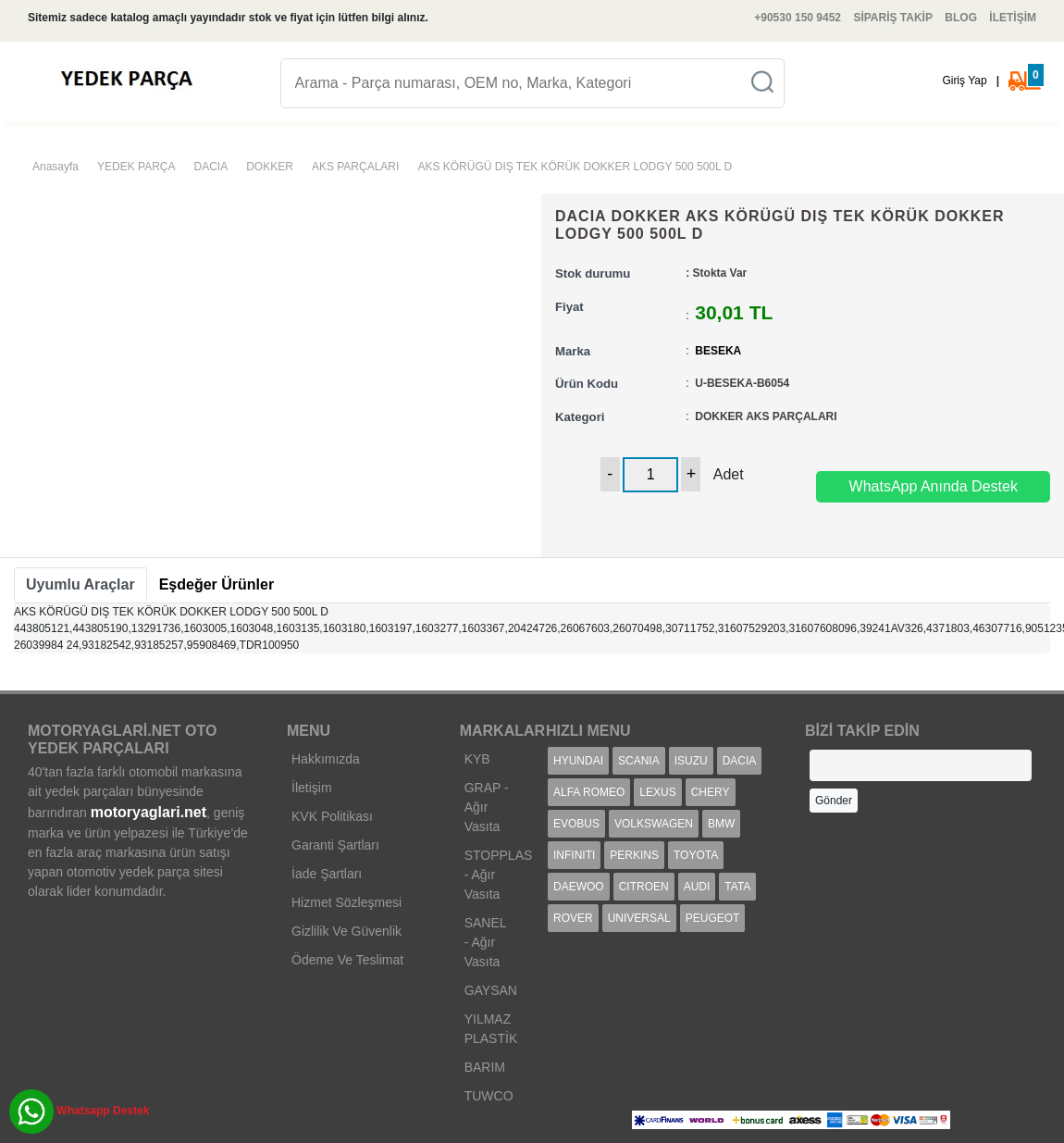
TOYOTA (696, 855)
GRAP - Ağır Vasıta (486, 807)
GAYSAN (490, 990)
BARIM (484, 1067)
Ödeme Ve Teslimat (347, 959)
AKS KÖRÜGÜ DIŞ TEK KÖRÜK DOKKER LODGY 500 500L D (574, 166)
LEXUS (657, 792)
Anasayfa (55, 166)
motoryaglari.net (148, 812)
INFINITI (574, 855)
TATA (737, 886)
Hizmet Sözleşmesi (346, 902)
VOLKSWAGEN (653, 823)
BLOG (961, 17)
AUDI (697, 886)
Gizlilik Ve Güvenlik (346, 931)
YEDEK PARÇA (136, 166)
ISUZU (691, 760)
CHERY (710, 792)
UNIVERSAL (639, 918)
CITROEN (644, 886)
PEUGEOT (713, 918)
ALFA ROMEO (589, 792)
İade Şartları (326, 873)
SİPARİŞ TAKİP (893, 17)
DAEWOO (578, 886)
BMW (721, 823)
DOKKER (269, 166)
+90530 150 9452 (797, 17)
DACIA (211, 166)
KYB (477, 759)
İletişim (311, 787)
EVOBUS (576, 823)
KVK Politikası (332, 816)
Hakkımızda (325, 759)
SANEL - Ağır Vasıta (485, 942)
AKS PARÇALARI (355, 166)
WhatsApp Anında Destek (933, 486)
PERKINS (634, 855)
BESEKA (718, 350)
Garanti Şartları (335, 845)
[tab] (80, 585)
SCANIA (639, 760)
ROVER (573, 918)
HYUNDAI (578, 760)
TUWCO (488, 1095)
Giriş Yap (964, 80)
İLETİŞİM (1012, 17)
